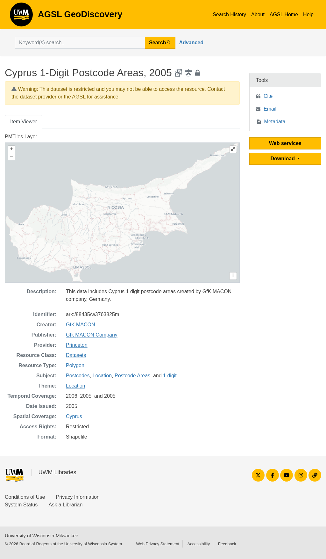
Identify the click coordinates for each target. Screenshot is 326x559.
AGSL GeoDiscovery (21, 17)
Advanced (191, 42)
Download (283, 158)
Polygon (75, 365)
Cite (268, 96)
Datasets (76, 355)
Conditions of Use (25, 497)
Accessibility (198, 543)
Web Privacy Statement (157, 543)
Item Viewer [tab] (23, 121)
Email (270, 109)
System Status (21, 504)
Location (102, 375)
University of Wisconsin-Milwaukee (41, 535)
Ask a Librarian (66, 504)
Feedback (227, 543)
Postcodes (78, 375)
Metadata (275, 121)
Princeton (77, 345)
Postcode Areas (132, 375)
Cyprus (74, 416)
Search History (229, 14)
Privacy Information (78, 497)
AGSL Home (284, 14)
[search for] (80, 43)
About (258, 14)
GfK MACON (80, 324)
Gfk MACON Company (91, 335)
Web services (285, 143)
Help (308, 14)
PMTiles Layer (21, 136)
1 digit (170, 375)
